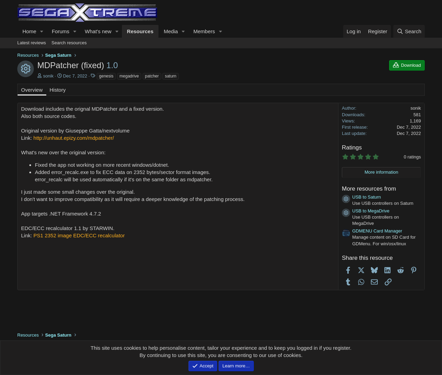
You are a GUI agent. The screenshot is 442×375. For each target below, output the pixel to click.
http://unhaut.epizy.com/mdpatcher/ (73, 138)
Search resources (69, 42)
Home (29, 31)
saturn (170, 76)
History (58, 90)
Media (171, 31)
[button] (42, 31)
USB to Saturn (366, 197)
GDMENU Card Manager (377, 231)
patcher (152, 76)
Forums (60, 31)
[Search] (409, 31)
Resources (140, 31)
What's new (98, 31)
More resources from (369, 188)
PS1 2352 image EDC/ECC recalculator (79, 235)
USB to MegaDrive (371, 210)
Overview (32, 90)
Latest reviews (31, 42)
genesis (106, 76)
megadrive (129, 76)
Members (204, 31)
